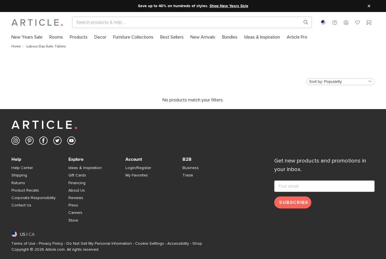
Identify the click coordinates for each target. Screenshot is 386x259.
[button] (334, 22)
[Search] (187, 22)
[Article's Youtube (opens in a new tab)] (71, 142)
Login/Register (138, 168)
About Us (76, 190)
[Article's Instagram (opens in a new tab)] (15, 142)
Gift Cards (77, 175)
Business (190, 168)
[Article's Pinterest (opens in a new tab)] (29, 142)
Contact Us (21, 205)
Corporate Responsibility (33, 198)
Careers (75, 213)
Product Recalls (25, 190)
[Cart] (369, 23)
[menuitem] (28, 37)
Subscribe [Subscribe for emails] (293, 202)
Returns (18, 183)
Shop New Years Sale (229, 6)
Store (73, 220)
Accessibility (178, 244)
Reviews (75, 198)
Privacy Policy (51, 244)
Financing (77, 183)
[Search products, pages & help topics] (303, 22)
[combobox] (323, 22)
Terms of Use (23, 244)
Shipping (19, 175)
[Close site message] (369, 6)
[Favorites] (357, 23)
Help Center (22, 168)
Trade (187, 175)
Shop (197, 244)
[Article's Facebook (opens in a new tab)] (43, 142)
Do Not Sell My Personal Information (99, 244)
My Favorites (136, 175)
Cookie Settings (149, 244)
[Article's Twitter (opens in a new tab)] (57, 142)
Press (73, 205)
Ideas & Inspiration (85, 168)
